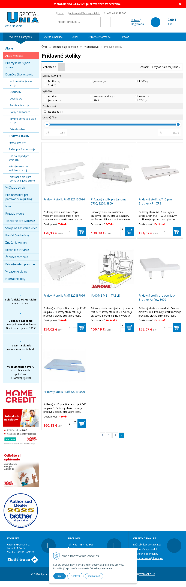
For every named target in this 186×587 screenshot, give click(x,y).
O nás (75, 37)
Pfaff (143, 81)
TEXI (143, 100)
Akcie (9, 48)
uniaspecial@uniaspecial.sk (84, 13)
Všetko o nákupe (53, 37)
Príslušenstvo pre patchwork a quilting (18, 197)
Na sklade (55, 111)
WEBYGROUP (147, 574)
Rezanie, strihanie (17, 250)
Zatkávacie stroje (19, 105)
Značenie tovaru (16, 242)
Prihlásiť (135, 20)
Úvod (61, 13)
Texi (52, 85)
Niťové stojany (17, 142)
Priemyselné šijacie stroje (17, 65)
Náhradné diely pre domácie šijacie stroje (22, 178)
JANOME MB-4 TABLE (105, 295)
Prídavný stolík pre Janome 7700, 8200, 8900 (108, 201)
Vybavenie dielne (16, 271)
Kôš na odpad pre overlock (19, 157)
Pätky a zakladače (20, 112)
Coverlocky (16, 98)
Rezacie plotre (14, 213)
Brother (54, 81)
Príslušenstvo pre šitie (20, 264)
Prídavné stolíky (19, 136)
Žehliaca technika (16, 257)
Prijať (59, 576)
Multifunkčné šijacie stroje (21, 83)
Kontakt (124, 37)
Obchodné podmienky (145, 553)
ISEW (144, 96)
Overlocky (15, 92)
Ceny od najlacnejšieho (165, 67)
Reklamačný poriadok (145, 549)
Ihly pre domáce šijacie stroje (23, 120)
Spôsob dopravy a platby (147, 544)
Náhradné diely (15, 279)
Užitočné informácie (99, 37)
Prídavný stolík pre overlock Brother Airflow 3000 (157, 298)
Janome (100, 81)
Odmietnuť (94, 576)
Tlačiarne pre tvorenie (20, 221)
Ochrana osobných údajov (148, 558)
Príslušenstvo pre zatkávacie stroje (18, 168)
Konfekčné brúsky (17, 235)
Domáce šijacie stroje (19, 74)
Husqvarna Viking (105, 96)
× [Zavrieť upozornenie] (180, 4)
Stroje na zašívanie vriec (21, 228)
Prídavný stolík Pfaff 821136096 (64, 199)
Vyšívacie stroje (15, 187)
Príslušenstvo (17, 129)
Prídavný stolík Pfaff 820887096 (64, 295)
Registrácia (137, 24)
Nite (8, 206)
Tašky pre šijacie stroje (22, 149)
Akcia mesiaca (14, 56)
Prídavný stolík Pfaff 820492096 (64, 392)
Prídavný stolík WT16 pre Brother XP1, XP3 (155, 201)
